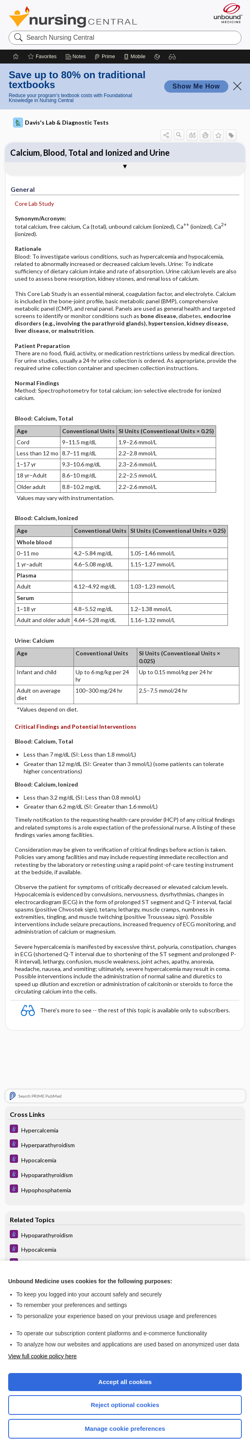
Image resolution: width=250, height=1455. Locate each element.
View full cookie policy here (42, 1356)
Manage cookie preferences (125, 1428)
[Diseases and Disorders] (125, 1131)
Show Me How (196, 86)
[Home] (16, 57)
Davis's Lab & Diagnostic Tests (61, 122)
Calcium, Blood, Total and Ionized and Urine (90, 152)
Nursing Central (73, 17)
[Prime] (104, 57)
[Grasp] (157, 57)
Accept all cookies (125, 1381)
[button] (172, 57)
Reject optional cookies (125, 1404)
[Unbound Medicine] (225, 13)
